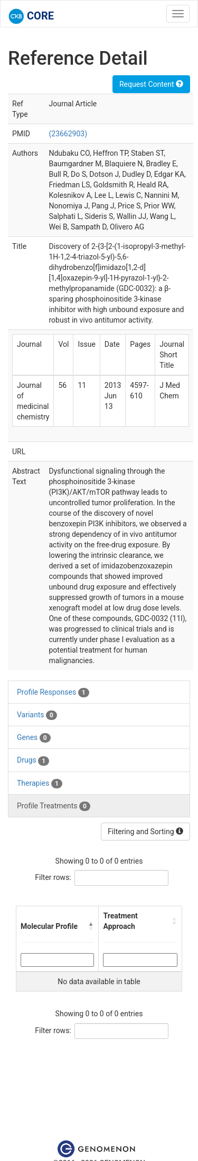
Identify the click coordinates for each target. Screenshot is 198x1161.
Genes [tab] (34, 738)
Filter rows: (53, 877)
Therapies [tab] (39, 783)
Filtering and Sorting (145, 831)
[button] (91, 926)
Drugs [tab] (33, 760)
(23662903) (68, 133)
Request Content (151, 84)
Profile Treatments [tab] (53, 806)
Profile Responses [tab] (53, 692)
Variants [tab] (37, 715)
